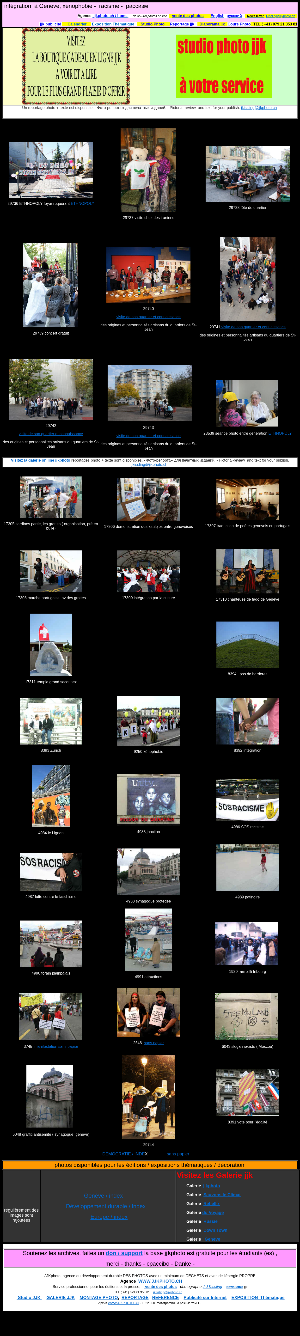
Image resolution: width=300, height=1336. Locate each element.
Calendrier (77, 24)
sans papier (154, 1043)
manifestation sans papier (56, 1046)
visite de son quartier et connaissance (148, 317)
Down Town (215, 1230)
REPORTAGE (135, 1297)
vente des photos (160, 1287)
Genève (212, 1239)
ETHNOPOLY (82, 203)
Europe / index (109, 1217)
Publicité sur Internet (205, 1297)
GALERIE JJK (60, 1297)
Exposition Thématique (113, 24)
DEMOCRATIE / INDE (123, 1154)
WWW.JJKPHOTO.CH (160, 1281)
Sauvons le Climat (222, 1194)
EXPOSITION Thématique (258, 1297)
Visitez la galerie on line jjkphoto (40, 460)
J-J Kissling (212, 1287)
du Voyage (213, 1212)
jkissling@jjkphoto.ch (280, 16)
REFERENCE (165, 1297)
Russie (210, 1221)
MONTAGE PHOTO (99, 1297)
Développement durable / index (106, 1206)
